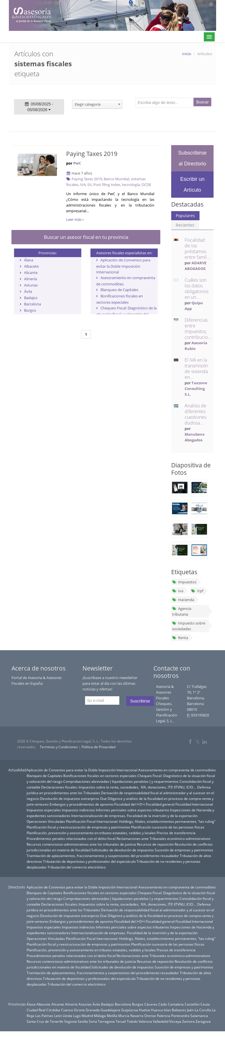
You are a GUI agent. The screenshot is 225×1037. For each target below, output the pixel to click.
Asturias (31, 285)
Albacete (31, 266)
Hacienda (183, 599)
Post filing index (106, 184)
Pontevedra (180, 1015)
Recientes (185, 225)
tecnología (131, 184)
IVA (83, 184)
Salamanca (199, 1015)
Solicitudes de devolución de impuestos (122, 850)
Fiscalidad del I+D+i (129, 804)
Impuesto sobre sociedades (188, 625)
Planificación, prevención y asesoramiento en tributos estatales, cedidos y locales (91, 832)
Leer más (75, 219)
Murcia (123, 1015)
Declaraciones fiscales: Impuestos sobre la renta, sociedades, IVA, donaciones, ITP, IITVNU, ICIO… (118, 787)
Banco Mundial (116, 178)
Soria (93, 1021)
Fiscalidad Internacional (194, 804)
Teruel (121, 1021)
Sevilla (83, 1021)
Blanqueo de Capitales (119, 289)
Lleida (67, 1015)
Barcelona (32, 304)
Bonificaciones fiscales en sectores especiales (100, 775)
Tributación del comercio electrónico (77, 867)
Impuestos (184, 581)
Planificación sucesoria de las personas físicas (167, 827)
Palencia (163, 1015)
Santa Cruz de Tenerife (45, 1021)
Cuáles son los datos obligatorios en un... (196, 288)
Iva (177, 590)
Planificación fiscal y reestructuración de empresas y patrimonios (78, 827)
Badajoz (31, 297)
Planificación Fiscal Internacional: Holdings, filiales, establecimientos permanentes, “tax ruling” (140, 821)
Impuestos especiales (44, 810)
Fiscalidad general (160, 804)
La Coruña (203, 1010)
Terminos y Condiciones (59, 746)
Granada (93, 1010)
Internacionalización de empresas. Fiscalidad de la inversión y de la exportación (134, 815)
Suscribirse (140, 701)
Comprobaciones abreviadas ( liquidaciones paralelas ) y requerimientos (121, 781)
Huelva (144, 1010)
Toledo (132, 1021)
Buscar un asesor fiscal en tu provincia (86, 237)
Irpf (197, 590)
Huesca (157, 1010)
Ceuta (205, 1004)
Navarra (136, 1015)
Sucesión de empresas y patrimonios (184, 850)
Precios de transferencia (176, 832)
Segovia (70, 1021)
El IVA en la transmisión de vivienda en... (196, 368)
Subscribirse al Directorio (192, 158)
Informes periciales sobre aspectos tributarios (132, 810)
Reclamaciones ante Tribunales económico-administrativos (163, 838)
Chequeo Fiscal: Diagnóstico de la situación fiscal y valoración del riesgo (126, 314)
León (58, 1015)
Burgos (30, 310)
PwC (77, 163)
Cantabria (176, 1004)
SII (89, 184)
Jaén (190, 1010)
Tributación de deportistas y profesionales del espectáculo (89, 861)
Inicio (186, 53)
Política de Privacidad (98, 746)
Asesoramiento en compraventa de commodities (177, 770)
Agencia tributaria (181, 611)
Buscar (202, 102)
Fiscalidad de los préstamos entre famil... (197, 248)
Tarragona (106, 1021)
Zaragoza (203, 1021)
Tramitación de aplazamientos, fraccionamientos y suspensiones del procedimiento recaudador (103, 855)
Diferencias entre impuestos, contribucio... (198, 328)
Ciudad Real (36, 1010)
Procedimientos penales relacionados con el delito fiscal (71, 838)
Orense (150, 1015)
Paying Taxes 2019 (91, 154)
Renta (180, 637)
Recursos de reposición (155, 844)
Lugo (77, 1015)
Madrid (87, 1015)
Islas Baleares (175, 1010)
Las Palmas (44, 1015)
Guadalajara (110, 1010)
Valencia (145, 1021)
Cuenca (67, 1010)
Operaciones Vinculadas (46, 821)
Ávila (28, 291)
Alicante (31, 272)
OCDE (146, 184)
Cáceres (150, 1004)
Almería (30, 278)
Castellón (192, 1004)
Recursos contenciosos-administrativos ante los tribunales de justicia (81, 844)
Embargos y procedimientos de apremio (81, 804)
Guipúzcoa (129, 1010)
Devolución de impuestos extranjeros (69, 798)
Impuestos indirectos (78, 810)
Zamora (188, 1021)
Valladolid (160, 1021)
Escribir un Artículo (192, 184)
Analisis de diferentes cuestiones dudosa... (195, 414)
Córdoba (53, 1010)
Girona (79, 1010)
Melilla (112, 1015)
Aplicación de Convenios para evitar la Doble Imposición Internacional (123, 266)
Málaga (100, 1015)
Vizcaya (175, 1021)
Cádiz (162, 1004)
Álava (28, 260)
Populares (185, 215)
